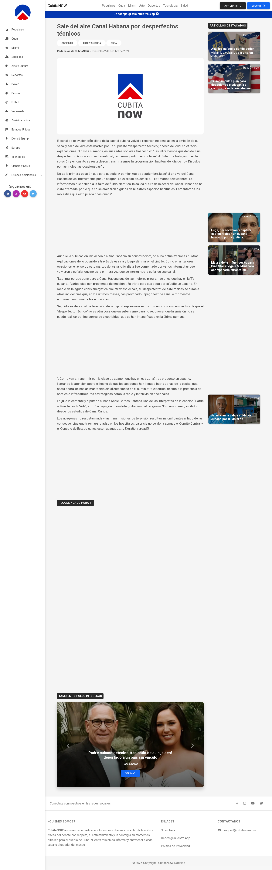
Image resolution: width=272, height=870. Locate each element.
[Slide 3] (113, 782)
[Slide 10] (161, 782)
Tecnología (170, 5)
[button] (23, 175)
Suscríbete (168, 830)
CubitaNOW (57, 5)
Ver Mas (130, 773)
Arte (142, 5)
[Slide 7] (140, 782)
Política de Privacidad (175, 846)
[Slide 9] (154, 782)
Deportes (154, 5)
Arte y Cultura (92, 43)
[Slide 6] (134, 782)
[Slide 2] (106, 782)
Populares (108, 5)
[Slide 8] (147, 782)
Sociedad (67, 43)
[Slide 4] (120, 782)
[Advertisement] (130, 225)
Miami (132, 5)
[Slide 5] (127, 782)
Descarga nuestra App (175, 838)
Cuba (121, 5)
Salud (184, 5)
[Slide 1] (100, 782)
